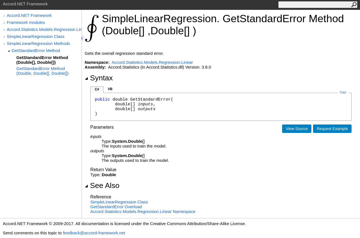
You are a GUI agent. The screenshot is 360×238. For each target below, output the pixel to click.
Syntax (99, 78)
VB (110, 89)
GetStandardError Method (36, 50)
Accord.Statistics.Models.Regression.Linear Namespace (142, 211)
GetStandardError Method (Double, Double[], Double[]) (42, 71)
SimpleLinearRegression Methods (38, 43)
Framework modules (26, 22)
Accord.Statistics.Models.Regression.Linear (44, 29)
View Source (297, 128)
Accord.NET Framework (29, 15)
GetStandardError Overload (116, 206)
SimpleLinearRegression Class (35, 36)
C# (97, 89)
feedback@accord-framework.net (94, 232)
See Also (102, 185)
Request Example (332, 128)
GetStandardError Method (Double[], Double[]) (42, 60)
